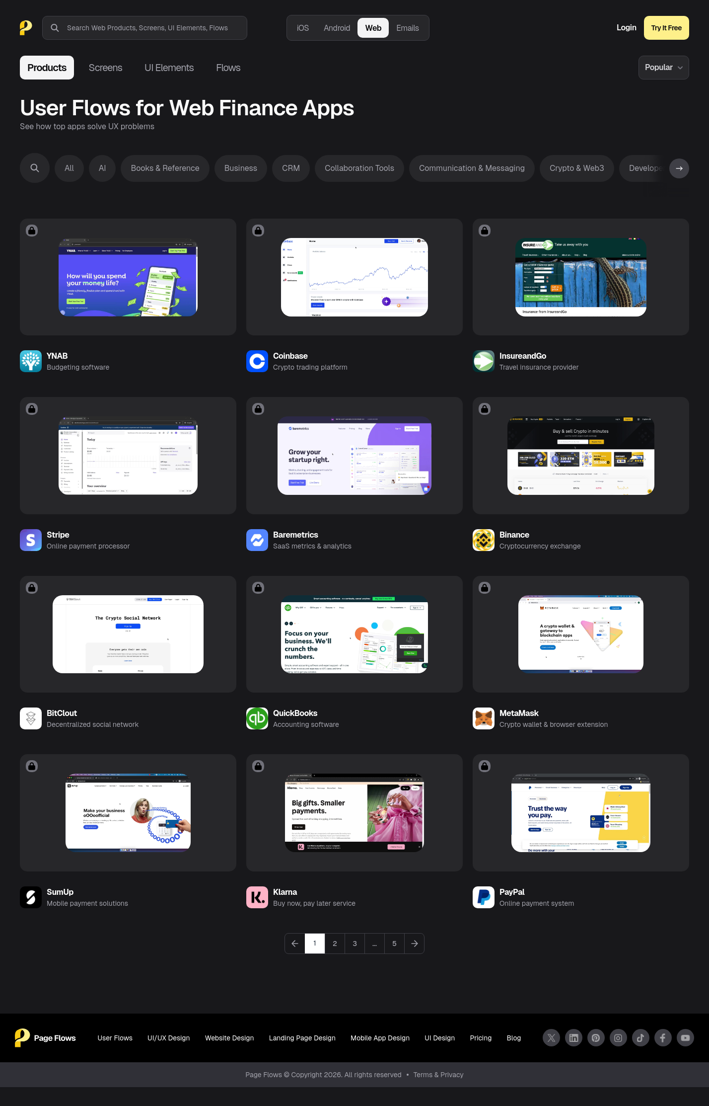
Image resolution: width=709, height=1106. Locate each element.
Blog (515, 1057)
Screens (105, 67)
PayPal (511, 911)
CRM (291, 168)
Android (337, 28)
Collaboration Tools (359, 168)
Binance (514, 544)
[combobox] (157, 27)
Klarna (285, 911)
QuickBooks (295, 727)
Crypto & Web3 (577, 168)
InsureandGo (522, 361)
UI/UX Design (167, 1057)
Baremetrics (295, 544)
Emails (407, 28)
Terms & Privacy (439, 1093)
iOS (303, 28)
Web (373, 28)
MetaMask (519, 727)
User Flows (114, 1057)
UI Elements (169, 67)
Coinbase (290, 361)
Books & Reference (165, 168)
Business (241, 168)
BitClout (62, 727)
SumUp (60, 911)
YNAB (57, 361)
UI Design (440, 1057)
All (69, 168)
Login (627, 28)
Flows (228, 67)
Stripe (58, 544)
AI (102, 168)
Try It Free (666, 27)
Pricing (482, 1057)
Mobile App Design (381, 1057)
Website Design (229, 1057)
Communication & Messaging (472, 168)
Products (47, 67)
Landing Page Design (302, 1057)
